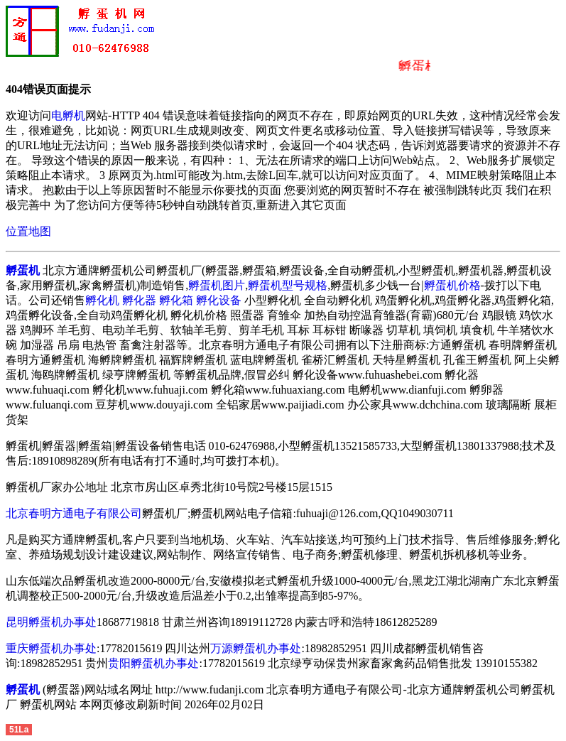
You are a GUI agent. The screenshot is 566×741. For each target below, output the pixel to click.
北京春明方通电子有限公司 (74, 513)
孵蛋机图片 (216, 285)
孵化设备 (218, 300)
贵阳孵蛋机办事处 (153, 663)
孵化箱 (176, 300)
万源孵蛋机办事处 (255, 648)
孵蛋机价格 (452, 285)
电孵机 (68, 115)
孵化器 (139, 300)
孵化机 (102, 300)
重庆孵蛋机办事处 (51, 648)
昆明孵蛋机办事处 (51, 622)
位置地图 (28, 231)
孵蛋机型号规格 (287, 285)
